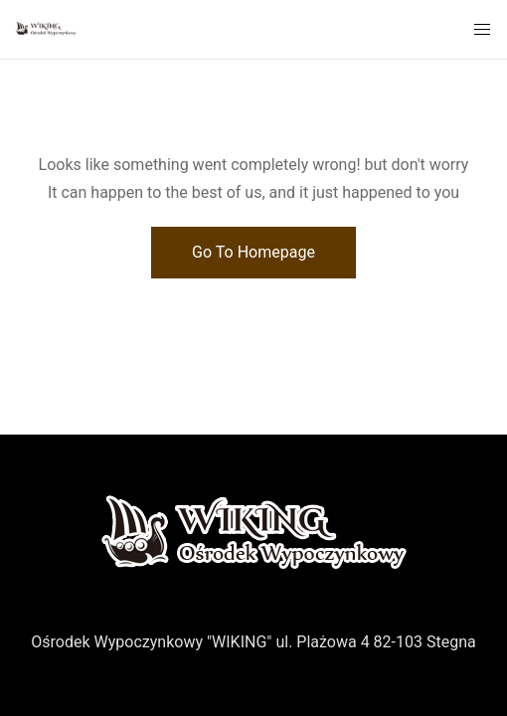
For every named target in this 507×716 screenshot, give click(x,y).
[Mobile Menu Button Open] (482, 30)
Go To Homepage (253, 252)
